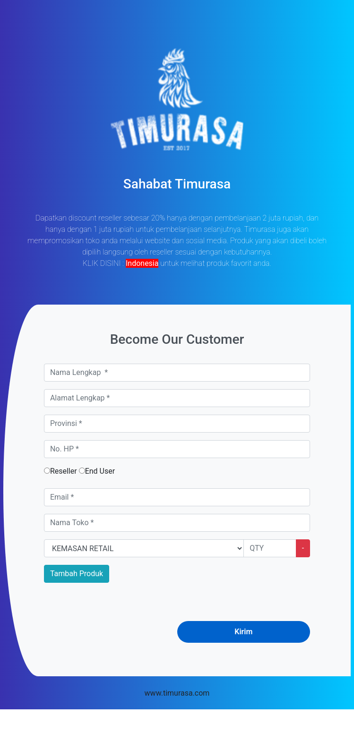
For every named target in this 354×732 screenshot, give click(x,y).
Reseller (60, 471)
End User (97, 471)
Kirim (243, 631)
